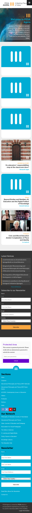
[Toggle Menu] (29, 2)
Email (3, 311)
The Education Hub (6, 443)
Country (3, 318)
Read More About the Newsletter (10, 491)
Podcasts (4, 399)
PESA (19, 504)
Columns (3, 380)
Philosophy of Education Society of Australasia (14, 417)
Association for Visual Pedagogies (11, 426)
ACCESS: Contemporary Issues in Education (13, 392)
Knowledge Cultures (7, 439)
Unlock (16, 361)
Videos (3, 395)
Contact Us (4, 494)
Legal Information (24, 510)
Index (2, 405)
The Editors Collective (7, 430)
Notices (3, 402)
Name (3, 293)
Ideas (2, 377)
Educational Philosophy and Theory (11, 420)
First (2, 296)
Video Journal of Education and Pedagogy (13, 423)
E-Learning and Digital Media (9, 433)
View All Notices (16, 287)
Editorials (15, 384)
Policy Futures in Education (9, 436)
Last (2, 303)
